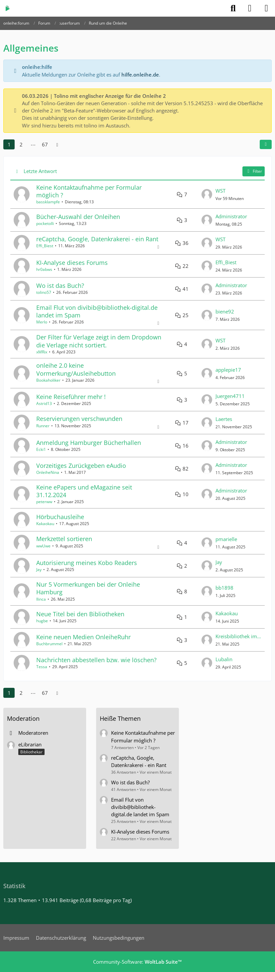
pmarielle (226, 539)
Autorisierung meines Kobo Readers (86, 563)
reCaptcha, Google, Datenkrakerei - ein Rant (97, 239)
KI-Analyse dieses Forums (72, 263)
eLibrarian (30, 744)
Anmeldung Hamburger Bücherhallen (88, 443)
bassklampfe (48, 202)
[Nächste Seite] (57, 144)
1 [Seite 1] (9, 144)
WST (220, 190)
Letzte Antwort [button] (40, 171)
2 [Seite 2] (21, 144)
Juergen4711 (230, 396)
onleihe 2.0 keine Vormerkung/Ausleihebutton (76, 369)
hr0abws (44, 269)
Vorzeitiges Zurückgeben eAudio (81, 466)
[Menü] (266, 8)
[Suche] (233, 8)
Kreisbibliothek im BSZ (238, 636)
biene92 (224, 311)
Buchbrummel (49, 644)
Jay (39, 569)
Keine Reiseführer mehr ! (71, 397)
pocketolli (45, 223)
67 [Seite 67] (45, 144)
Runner (43, 426)
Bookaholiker (48, 380)
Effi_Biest (44, 246)
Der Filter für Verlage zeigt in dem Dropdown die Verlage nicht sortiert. (98, 341)
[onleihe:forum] (7, 8)
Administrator (231, 216)
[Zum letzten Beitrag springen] (207, 194)
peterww (44, 501)
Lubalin (223, 659)
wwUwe (43, 546)
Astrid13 (44, 403)
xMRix (41, 352)
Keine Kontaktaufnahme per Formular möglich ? (89, 191)
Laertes (223, 419)
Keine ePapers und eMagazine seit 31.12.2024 (84, 491)
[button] (266, 144)
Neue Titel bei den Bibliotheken (80, 614)
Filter (253, 171)
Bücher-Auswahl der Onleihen (78, 217)
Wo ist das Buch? (60, 286)
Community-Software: (137, 961)
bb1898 (224, 587)
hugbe (42, 621)
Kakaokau (45, 523)
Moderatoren (33, 732)
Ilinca (41, 599)
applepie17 (228, 369)
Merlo (41, 322)
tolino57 (43, 292)
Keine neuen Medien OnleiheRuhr (83, 637)
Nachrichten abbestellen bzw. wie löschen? (96, 660)
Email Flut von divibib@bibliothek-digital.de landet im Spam (97, 311)
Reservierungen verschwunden (79, 419)
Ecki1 (41, 449)
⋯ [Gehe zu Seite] (33, 144)
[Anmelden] (249, 8)
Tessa (41, 667)
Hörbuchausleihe (60, 517)
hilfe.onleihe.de (140, 74)
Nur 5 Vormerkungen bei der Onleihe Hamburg (88, 588)
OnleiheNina (47, 472)
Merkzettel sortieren (64, 539)
